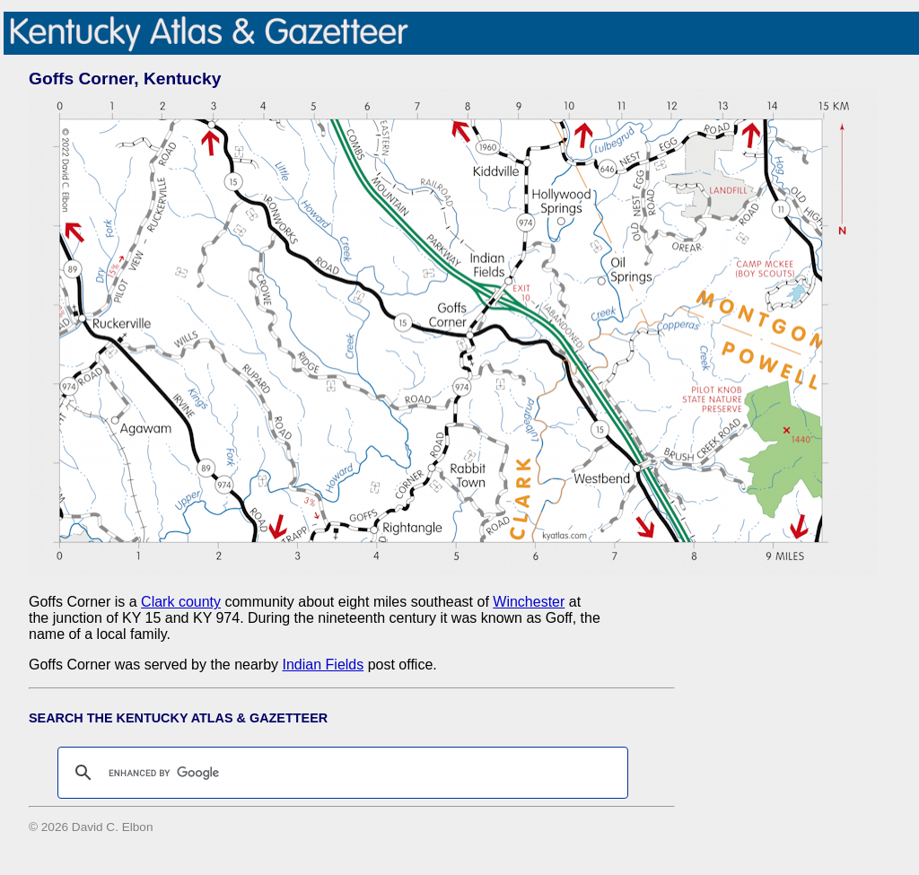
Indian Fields (323, 664)
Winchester (529, 601)
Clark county (181, 601)
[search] (340, 772)
